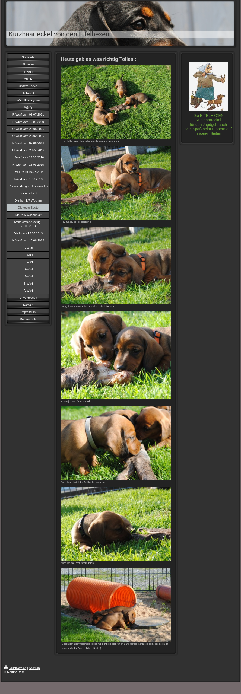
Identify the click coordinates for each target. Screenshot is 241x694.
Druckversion (15, 668)
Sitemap (34, 668)
